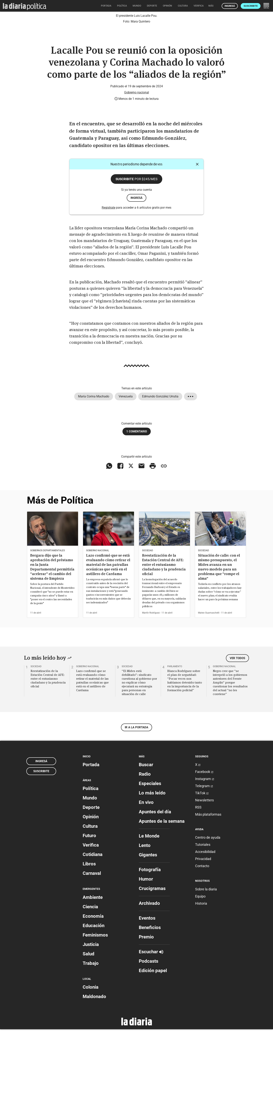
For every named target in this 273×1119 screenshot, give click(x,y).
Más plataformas (208, 904)
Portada (91, 854)
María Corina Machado (93, 486)
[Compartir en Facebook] (120, 555)
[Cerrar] (197, 254)
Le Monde (149, 925)
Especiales (150, 873)
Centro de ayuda (207, 927)
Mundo (90, 887)
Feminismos (95, 1024)
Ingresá (230, 5)
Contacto (202, 956)
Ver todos (237, 747)
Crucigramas (152, 978)
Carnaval (92, 963)
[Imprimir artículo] (152, 555)
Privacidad (203, 949)
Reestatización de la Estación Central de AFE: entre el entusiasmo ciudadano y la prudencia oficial (164, 654)
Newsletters (204, 890)
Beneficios (150, 1017)
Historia (201, 993)
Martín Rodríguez (151, 702)
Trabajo (91, 1053)
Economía (93, 1006)
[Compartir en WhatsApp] (109, 555)
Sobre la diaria (206, 979)
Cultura (90, 916)
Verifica (91, 934)
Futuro (89, 925)
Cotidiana (92, 944)
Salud (88, 1043)
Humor (146, 969)
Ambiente (93, 987)
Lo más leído (152, 882)
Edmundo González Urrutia (160, 486)
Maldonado (94, 1086)
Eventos (147, 1008)
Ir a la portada (136, 817)
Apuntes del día (155, 901)
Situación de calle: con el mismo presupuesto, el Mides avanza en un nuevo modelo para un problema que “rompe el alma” (219, 656)
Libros (89, 953)
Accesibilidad (205, 941)
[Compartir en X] (131, 555)
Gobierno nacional (136, 182)
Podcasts (148, 1051)
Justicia (91, 1034)
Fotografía (150, 959)
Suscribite (251, 5)
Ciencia (90, 996)
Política (90, 878)
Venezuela (126, 486)
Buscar (146, 854)
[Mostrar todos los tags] (190, 486)
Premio (146, 1026)
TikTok (202, 883)
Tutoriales (202, 934)
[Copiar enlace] (164, 555)
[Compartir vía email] (141, 555)
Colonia (90, 1077)
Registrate (108, 297)
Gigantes (148, 944)
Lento (145, 935)
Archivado (149, 993)
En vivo (146, 892)
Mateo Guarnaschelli (208, 702)
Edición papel (153, 1060)
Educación (93, 1015)
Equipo (200, 986)
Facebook (204, 861)
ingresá (136, 287)
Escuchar (151, 1041)
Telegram (204, 876)
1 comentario (136, 521)
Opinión (91, 906)
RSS (198, 897)
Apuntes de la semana (162, 911)
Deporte (91, 897)
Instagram (204, 869)
